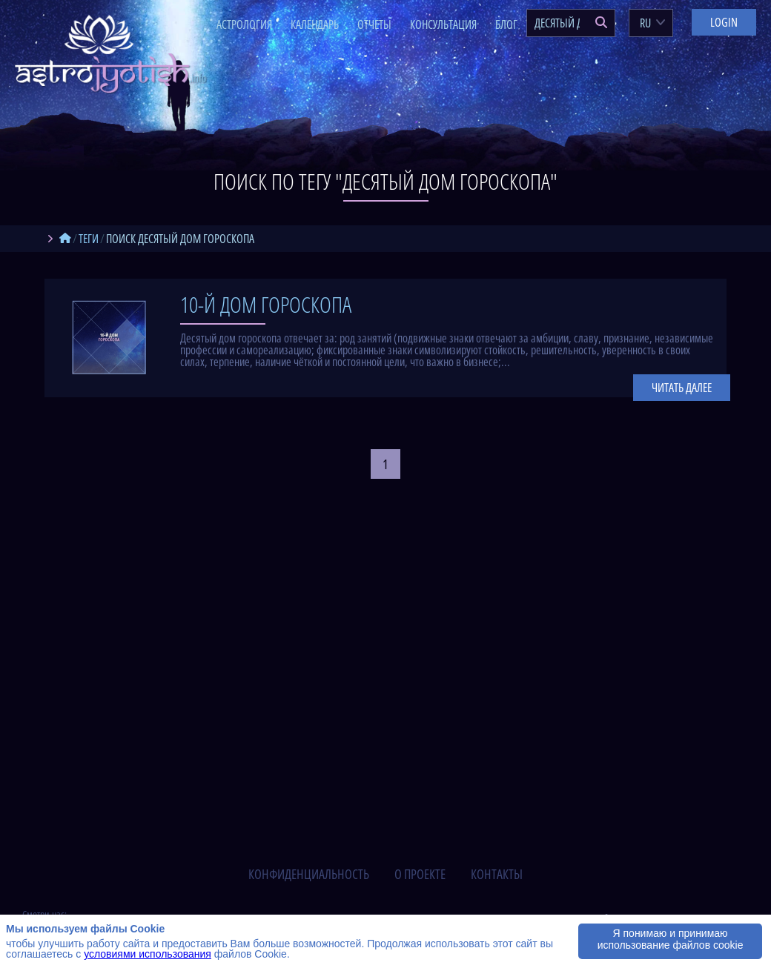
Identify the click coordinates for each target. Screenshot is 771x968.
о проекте (420, 874)
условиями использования (147, 954)
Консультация (443, 24)
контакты (497, 874)
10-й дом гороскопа (265, 304)
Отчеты (374, 24)
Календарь (315, 24)
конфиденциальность (308, 874)
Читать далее (682, 387)
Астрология (244, 24)
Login (724, 22)
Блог (506, 24)
